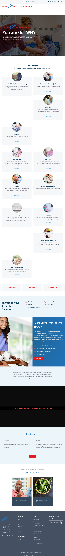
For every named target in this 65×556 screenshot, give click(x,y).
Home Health (36, 519)
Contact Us (57, 12)
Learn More (16, 92)
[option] (11, 287)
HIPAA (43, 552)
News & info (43, 12)
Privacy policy (23, 552)
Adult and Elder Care (37, 531)
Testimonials (36, 12)
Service (29, 12)
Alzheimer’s (35, 537)
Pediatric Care (36, 529)
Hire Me (19, 531)
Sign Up (61, 522)
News (19, 524)
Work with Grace (39, 358)
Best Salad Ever (43, 500)
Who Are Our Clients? (37, 543)
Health (20, 502)
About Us (51, 12)
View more (32, 456)
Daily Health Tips (42, 502)
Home (24, 12)
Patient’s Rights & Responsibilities (34, 552)
